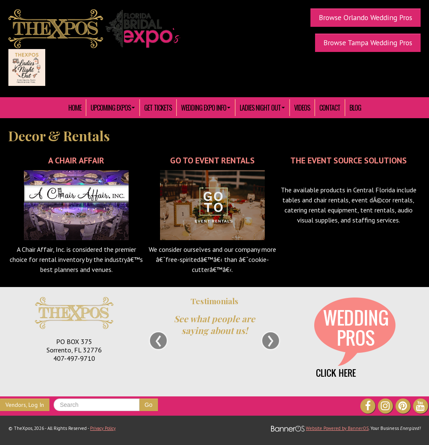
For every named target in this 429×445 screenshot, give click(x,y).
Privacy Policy (103, 428)
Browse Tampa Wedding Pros (367, 42)
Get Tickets (158, 108)
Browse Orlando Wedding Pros (365, 17)
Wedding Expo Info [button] (205, 108)
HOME (74, 108)
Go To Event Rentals (212, 160)
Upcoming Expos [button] (112, 108)
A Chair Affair (76, 160)
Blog (355, 108)
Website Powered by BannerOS (337, 428)
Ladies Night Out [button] (262, 108)
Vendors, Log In (24, 405)
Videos (302, 108)
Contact (329, 108)
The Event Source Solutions (348, 160)
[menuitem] (75, 107)
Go (148, 404)
